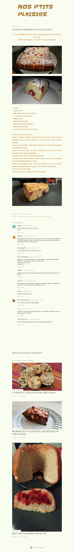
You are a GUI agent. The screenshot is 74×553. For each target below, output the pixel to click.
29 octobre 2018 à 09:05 (29, 225)
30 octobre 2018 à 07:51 (28, 270)
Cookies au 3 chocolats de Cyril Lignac (34, 392)
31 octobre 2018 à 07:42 (26, 309)
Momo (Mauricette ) (23, 300)
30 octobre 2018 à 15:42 (28, 291)
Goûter (29, 216)
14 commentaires (22, 395)
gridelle (19, 270)
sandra (19, 291)
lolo (18, 309)
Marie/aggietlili (21, 248)
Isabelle (19, 225)
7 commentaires (22, 437)
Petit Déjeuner (34, 216)
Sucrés (49, 216)
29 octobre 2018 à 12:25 (28, 236)
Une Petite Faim (22, 319)
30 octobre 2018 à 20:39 (36, 300)
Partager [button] (14, 214)
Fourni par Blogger (37, 548)
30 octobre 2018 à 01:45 (35, 257)
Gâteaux (24, 216)
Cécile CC (20, 281)
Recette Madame (43, 216)
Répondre (20, 232)
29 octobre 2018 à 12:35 (32, 248)
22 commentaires (22, 536)
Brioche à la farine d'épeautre (29, 533)
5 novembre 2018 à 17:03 (34, 319)
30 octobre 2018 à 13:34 (29, 280)
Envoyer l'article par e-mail (24, 214)
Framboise (19, 216)
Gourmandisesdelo (23, 257)
